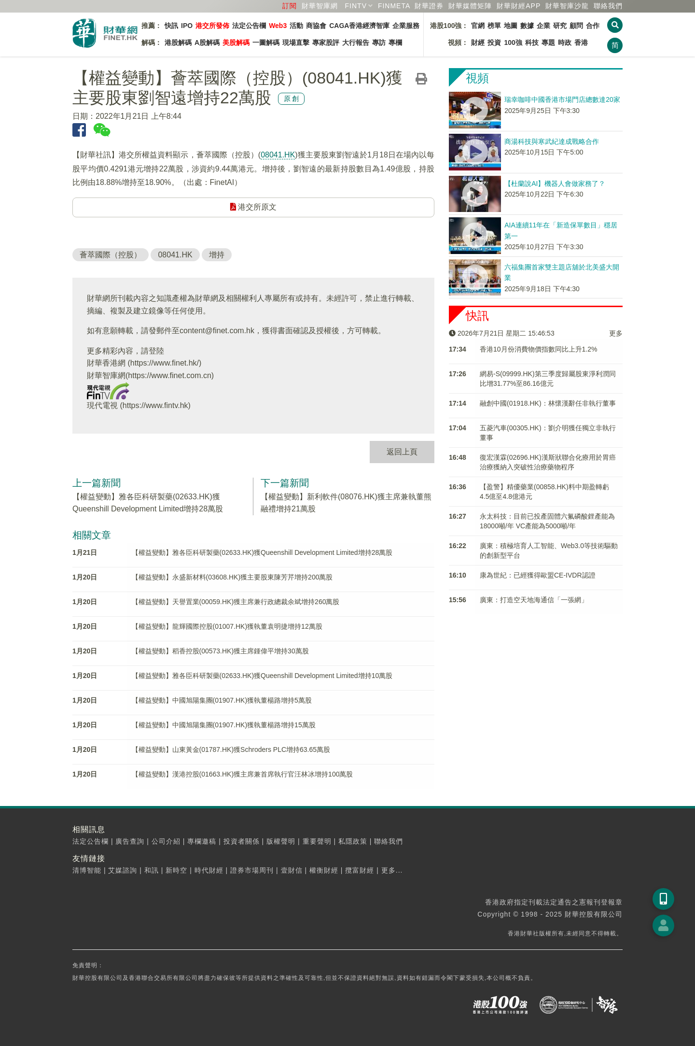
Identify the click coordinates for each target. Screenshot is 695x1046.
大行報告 (355, 42)
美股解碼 (236, 42)
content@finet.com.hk (217, 330)
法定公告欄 (249, 25)
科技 (532, 42)
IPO (187, 25)
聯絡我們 (608, 6)
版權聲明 (280, 841)
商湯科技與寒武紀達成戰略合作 (551, 141)
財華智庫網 (320, 6)
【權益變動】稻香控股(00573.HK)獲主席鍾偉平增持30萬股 (220, 651)
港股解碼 (178, 42)
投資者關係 (241, 841)
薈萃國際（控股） (110, 255)
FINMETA (394, 6)
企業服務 (405, 25)
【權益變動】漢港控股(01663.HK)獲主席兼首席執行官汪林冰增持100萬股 (242, 774)
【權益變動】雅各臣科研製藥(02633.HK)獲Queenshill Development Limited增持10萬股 (262, 675)
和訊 (151, 870)
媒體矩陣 (470, 6)
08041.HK (278, 155)
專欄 (395, 42)
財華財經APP (519, 6)
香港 (581, 42)
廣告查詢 (129, 841)
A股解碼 (207, 42)
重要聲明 (317, 841)
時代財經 (209, 870)
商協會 (316, 25)
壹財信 (292, 870)
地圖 (510, 25)
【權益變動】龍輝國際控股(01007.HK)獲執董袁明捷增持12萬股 (227, 626)
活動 (296, 25)
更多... (392, 870)
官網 (478, 25)
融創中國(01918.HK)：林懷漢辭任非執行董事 (548, 403)
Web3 (278, 25)
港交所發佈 (212, 25)
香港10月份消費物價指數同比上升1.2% (538, 349)
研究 (560, 25)
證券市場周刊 (252, 870)
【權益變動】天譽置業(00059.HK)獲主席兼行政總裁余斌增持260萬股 (236, 602)
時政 (564, 42)
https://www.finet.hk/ (164, 363)
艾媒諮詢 (122, 870)
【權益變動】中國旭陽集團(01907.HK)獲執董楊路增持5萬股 (222, 700)
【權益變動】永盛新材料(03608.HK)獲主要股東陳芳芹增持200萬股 (232, 577)
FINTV (356, 6)
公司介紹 (166, 841)
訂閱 (289, 6)
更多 (616, 333)
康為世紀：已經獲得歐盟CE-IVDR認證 (538, 575)
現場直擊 (295, 42)
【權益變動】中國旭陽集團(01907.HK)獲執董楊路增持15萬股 (224, 725)
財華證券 (429, 6)
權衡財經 (323, 870)
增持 (216, 255)
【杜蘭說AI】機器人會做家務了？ (554, 183)
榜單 (494, 25)
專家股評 (325, 42)
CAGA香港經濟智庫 (359, 25)
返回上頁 (402, 452)
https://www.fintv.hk (155, 405)
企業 (543, 25)
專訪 (379, 42)
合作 (592, 25)
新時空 (176, 870)
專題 (548, 42)
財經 (478, 42)
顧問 (576, 25)
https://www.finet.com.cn (169, 375)
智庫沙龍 (567, 6)
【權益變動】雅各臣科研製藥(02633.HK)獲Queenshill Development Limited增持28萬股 (262, 552)
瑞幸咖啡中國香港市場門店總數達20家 (562, 99)
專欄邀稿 (201, 841)
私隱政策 (352, 841)
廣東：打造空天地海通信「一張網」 (534, 600)
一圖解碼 (265, 42)
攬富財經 (359, 870)
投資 (494, 42)
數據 (527, 25)
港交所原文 (253, 207)
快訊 (171, 25)
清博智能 (86, 870)
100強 (513, 42)
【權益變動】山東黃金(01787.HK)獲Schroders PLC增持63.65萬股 (231, 749)
